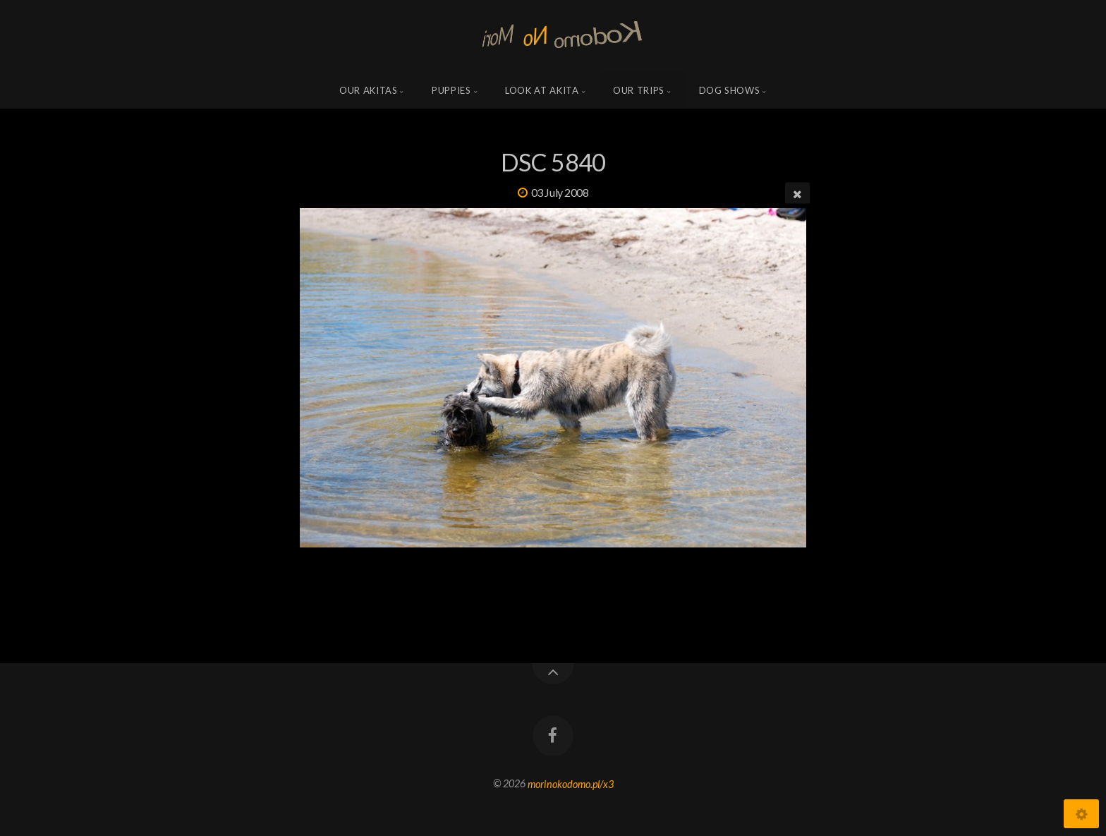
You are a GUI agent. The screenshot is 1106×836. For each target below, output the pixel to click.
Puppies (451, 90)
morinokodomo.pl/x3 (571, 783)
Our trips (638, 90)
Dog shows (729, 90)
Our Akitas (368, 90)
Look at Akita (541, 90)
